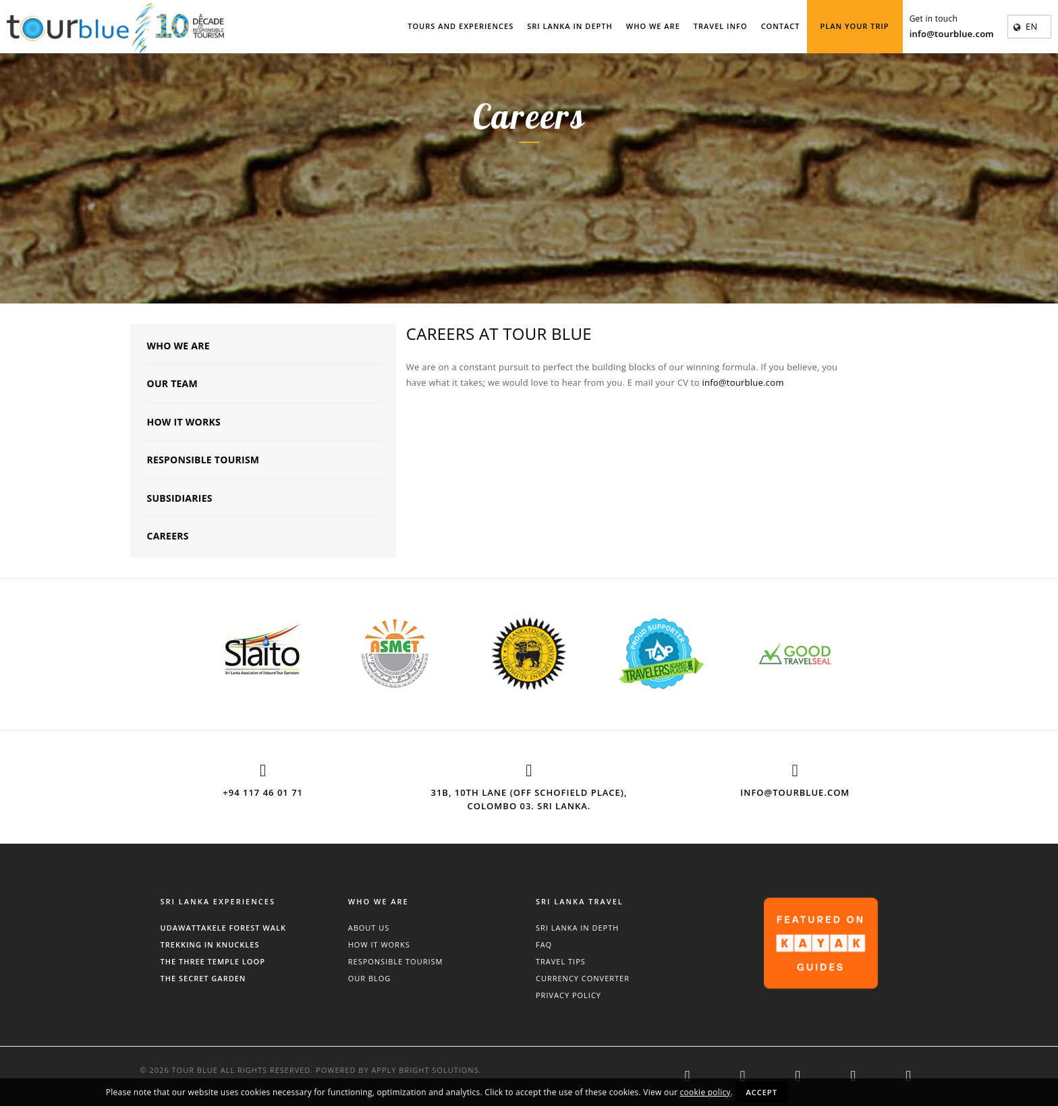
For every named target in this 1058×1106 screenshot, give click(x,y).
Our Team (172, 383)
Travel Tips (561, 961)
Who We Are (653, 26)
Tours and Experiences (460, 26)
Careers (168, 535)
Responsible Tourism (203, 459)
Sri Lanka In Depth (570, 26)
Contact (780, 26)
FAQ (544, 944)
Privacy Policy (568, 995)
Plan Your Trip (854, 26)
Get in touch (933, 18)
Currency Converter (583, 978)
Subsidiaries (180, 498)
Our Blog (369, 978)
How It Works (184, 421)
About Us (369, 928)
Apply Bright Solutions (424, 1070)
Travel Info (721, 26)
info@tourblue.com (952, 34)
